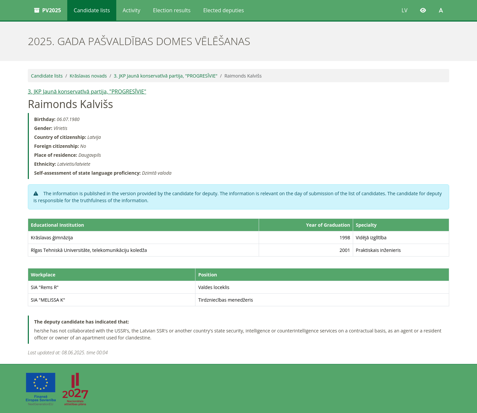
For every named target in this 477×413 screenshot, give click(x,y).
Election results (171, 10)
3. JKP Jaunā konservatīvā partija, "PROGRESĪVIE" (166, 76)
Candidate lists (92, 10)
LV (404, 10)
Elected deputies (223, 10)
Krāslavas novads (88, 76)
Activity (131, 10)
